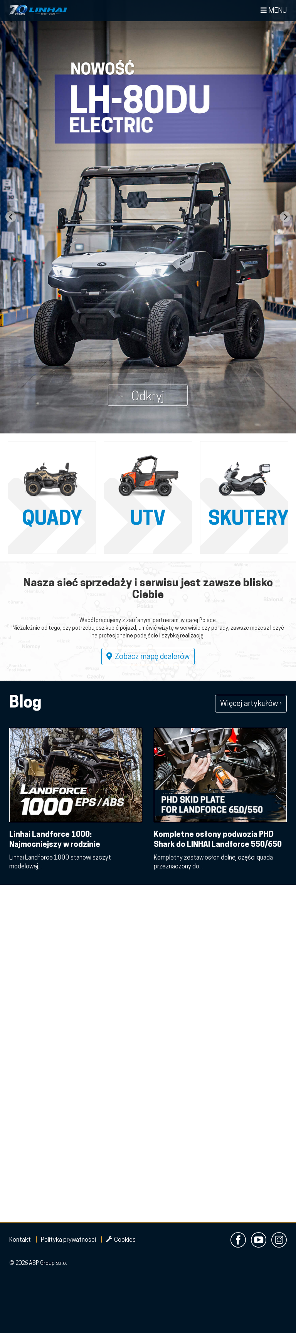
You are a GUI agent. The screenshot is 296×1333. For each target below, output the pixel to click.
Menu (274, 11)
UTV (147, 519)
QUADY (52, 519)
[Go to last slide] (10, 216)
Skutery (248, 519)
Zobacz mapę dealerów (148, 656)
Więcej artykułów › (251, 704)
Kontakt (20, 1240)
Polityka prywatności (68, 1240)
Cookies (121, 1240)
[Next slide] (285, 216)
